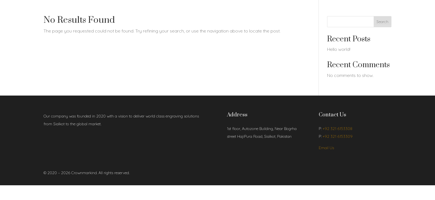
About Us (68, 13)
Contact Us (112, 13)
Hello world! (338, 49)
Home (49, 13)
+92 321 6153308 (337, 128)
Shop (87, 13)
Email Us (326, 147)
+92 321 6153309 (338, 136)
